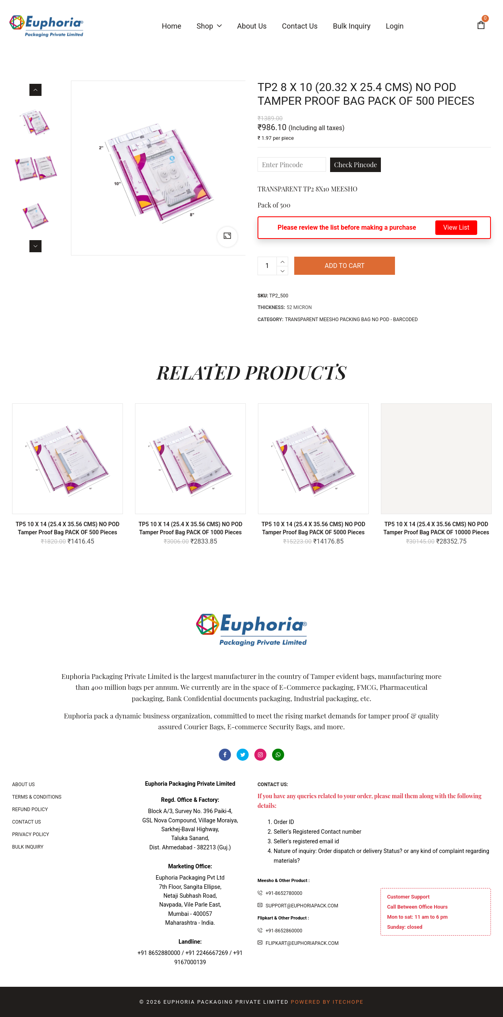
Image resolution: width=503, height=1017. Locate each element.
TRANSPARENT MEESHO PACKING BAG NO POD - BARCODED (351, 319)
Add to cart (344, 266)
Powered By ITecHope (327, 1002)
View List (456, 227)
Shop (209, 26)
